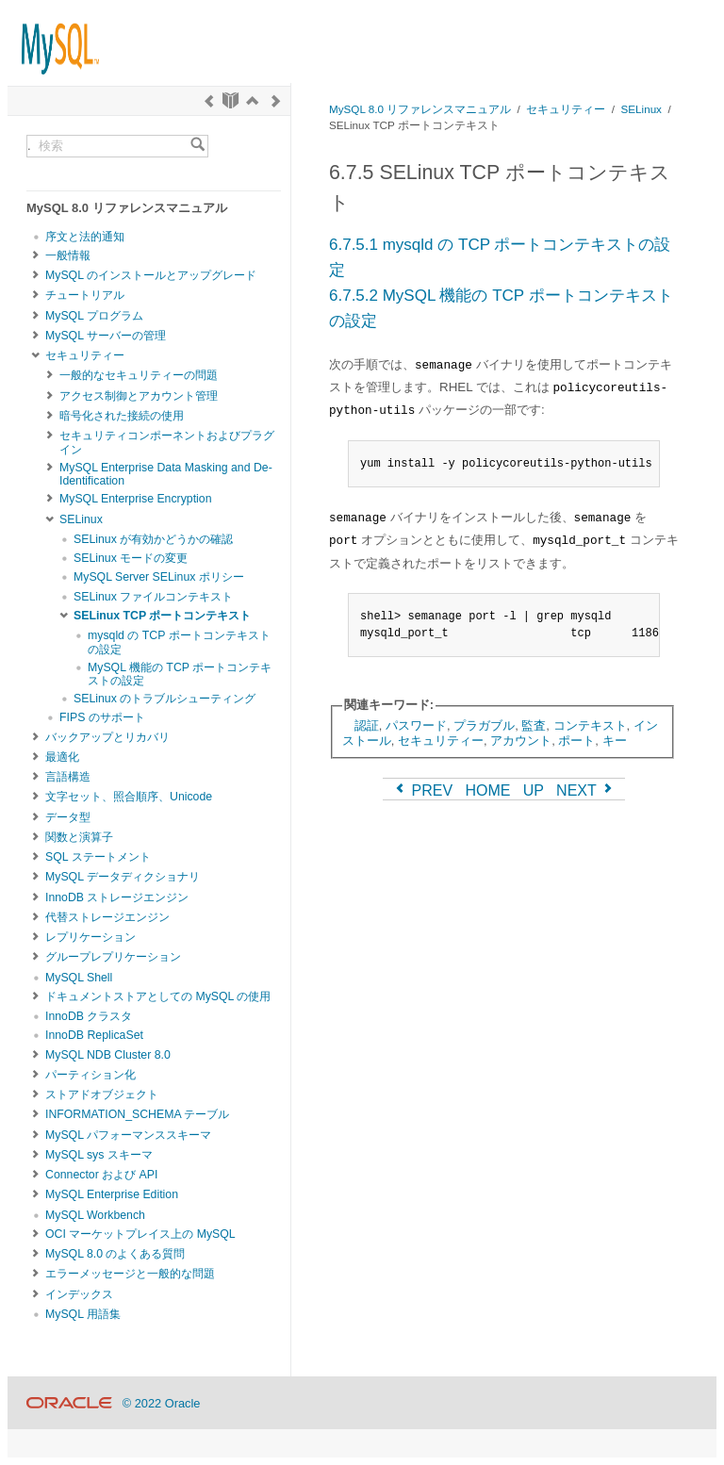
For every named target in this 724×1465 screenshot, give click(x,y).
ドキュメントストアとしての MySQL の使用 (158, 996)
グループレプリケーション (113, 956)
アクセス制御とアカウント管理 (138, 396)
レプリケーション (90, 937)
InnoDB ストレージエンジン (117, 897)
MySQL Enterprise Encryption (135, 498)
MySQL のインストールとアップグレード (150, 275)
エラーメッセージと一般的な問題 (130, 1273)
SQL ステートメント (98, 857)
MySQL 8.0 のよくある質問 (115, 1253)
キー (614, 740)
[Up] (252, 100)
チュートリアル (84, 295)
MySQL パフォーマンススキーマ (128, 1135)
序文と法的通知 (84, 236)
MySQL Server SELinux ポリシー (159, 577)
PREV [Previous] (422, 790)
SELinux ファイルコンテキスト (153, 596)
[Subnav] (35, 256)
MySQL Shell (78, 977)
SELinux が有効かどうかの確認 (153, 539)
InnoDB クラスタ (88, 1016)
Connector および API (101, 1174)
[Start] (230, 100)
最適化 (62, 757)
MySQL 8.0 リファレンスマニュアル (420, 109)
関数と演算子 (79, 837)
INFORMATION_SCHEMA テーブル (137, 1114)
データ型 (67, 817)
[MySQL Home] (53, 39)
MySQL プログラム (94, 315)
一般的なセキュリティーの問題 (138, 375)
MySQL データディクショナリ (122, 876)
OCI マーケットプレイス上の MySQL (140, 1234)
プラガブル (484, 725)
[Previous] (209, 100)
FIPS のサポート (102, 717)
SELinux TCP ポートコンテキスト (162, 615)
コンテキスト (590, 725)
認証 (366, 725)
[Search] (198, 146)
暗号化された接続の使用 (121, 415)
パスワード (416, 725)
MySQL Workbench (95, 1215)
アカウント (520, 740)
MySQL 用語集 (83, 1314)
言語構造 (67, 776)
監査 (533, 725)
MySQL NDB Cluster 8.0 (108, 1055)
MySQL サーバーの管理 (105, 335)
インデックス (79, 1294)
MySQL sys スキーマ (99, 1154)
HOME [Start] (487, 790)
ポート (576, 740)
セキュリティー (84, 355)
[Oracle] (69, 1403)
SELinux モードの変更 (131, 558)
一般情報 (67, 255)
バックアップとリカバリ (107, 737)
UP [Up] (533, 790)
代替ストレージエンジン (107, 917)
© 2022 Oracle (162, 1403)
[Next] (276, 100)
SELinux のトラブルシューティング (164, 698)
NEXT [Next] (586, 790)
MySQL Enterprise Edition (111, 1194)
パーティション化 (90, 1074)
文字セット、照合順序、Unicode (128, 796)
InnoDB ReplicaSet (94, 1035)
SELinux (81, 519)
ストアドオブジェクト (101, 1094)
